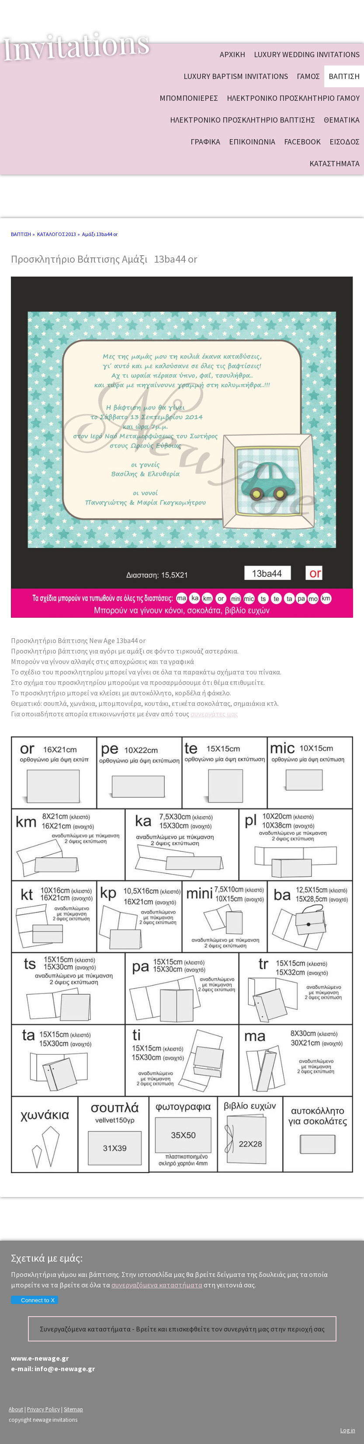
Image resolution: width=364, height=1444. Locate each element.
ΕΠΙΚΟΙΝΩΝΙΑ (252, 142)
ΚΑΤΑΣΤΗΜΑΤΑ (334, 163)
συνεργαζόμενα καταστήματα (156, 1284)
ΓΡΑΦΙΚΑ (205, 142)
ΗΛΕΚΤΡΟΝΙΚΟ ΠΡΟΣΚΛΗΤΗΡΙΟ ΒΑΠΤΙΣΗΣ (242, 120)
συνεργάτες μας (214, 713)
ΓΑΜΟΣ (308, 76)
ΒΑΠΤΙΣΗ (344, 76)
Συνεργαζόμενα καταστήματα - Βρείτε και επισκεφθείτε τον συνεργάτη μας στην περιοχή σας (182, 1328)
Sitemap (73, 1409)
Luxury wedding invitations (307, 54)
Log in (347, 1430)
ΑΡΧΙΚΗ (232, 54)
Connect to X (34, 1300)
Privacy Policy (43, 1409)
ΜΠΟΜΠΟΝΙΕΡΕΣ (188, 98)
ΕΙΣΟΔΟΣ (344, 142)
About (16, 1409)
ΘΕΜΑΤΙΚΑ (342, 120)
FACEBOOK (302, 142)
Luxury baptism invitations (236, 76)
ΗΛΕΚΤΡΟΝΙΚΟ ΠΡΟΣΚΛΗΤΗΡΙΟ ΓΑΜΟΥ (293, 98)
